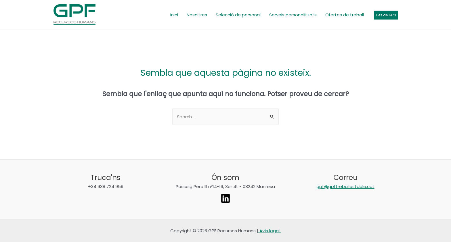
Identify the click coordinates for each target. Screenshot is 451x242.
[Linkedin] (225, 198)
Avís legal (269, 231)
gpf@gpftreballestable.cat (345, 186)
